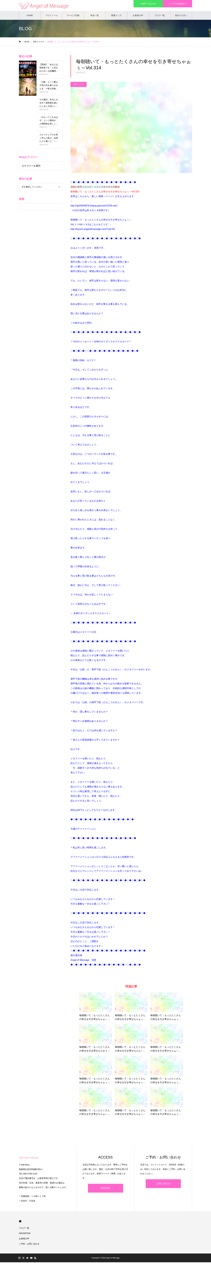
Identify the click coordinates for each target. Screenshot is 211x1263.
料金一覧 (95, 16)
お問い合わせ (163, 1184)
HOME (30, 16)
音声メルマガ (78, 85)
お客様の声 (138, 16)
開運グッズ (116, 16)
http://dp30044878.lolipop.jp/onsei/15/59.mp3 (93, 206)
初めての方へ (181, 16)
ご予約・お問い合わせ (29, 1244)
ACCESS (105, 1189)
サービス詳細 (73, 16)
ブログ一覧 (159, 16)
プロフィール (51, 16)
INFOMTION (24, 1234)
